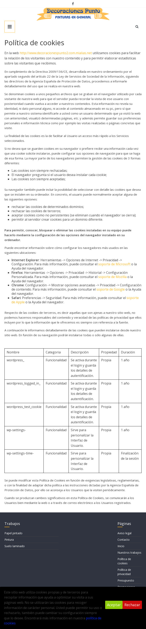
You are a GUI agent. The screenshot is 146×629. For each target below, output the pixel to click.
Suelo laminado (14, 546)
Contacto (123, 540)
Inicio (120, 546)
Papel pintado (13, 533)
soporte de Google (110, 289)
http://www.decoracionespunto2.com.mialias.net (56, 53)
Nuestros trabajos (129, 552)
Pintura (9, 540)
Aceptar (114, 604)
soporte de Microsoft (114, 264)
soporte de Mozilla (112, 277)
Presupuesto (125, 580)
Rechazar (132, 604)
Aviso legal (124, 533)
